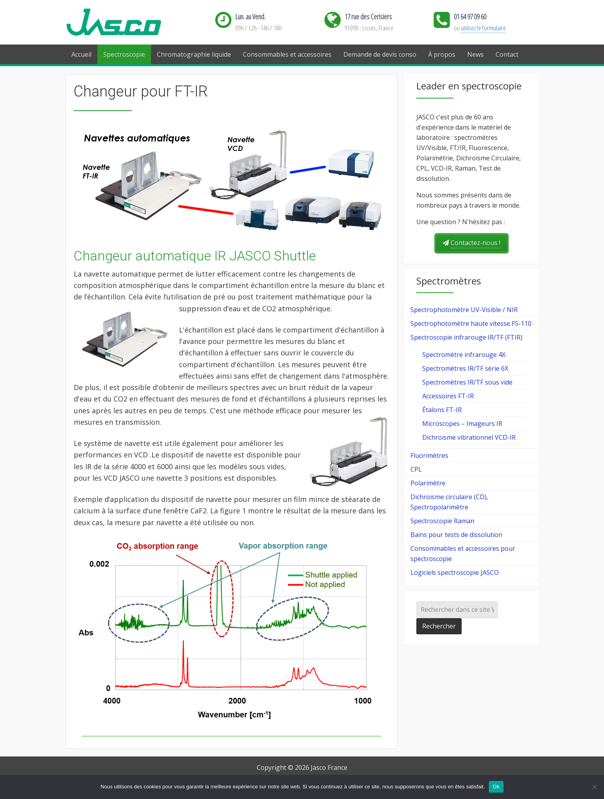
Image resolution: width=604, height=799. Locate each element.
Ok (496, 787)
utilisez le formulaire (483, 27)
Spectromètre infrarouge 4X (463, 354)
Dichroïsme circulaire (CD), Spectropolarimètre (449, 501)
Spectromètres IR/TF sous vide (467, 382)
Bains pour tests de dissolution (456, 534)
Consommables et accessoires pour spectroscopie (462, 553)
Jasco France (126, 22)
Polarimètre (428, 483)
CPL (416, 469)
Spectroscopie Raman (442, 521)
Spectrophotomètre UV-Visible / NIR (464, 309)
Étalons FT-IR (442, 409)
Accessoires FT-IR (448, 396)
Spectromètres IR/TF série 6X (465, 368)
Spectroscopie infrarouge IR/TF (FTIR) (466, 337)
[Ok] (594, 787)
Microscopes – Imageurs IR (462, 423)
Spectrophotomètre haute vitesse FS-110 (470, 323)
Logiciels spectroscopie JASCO (454, 572)
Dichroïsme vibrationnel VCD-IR (469, 437)
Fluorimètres (429, 455)
